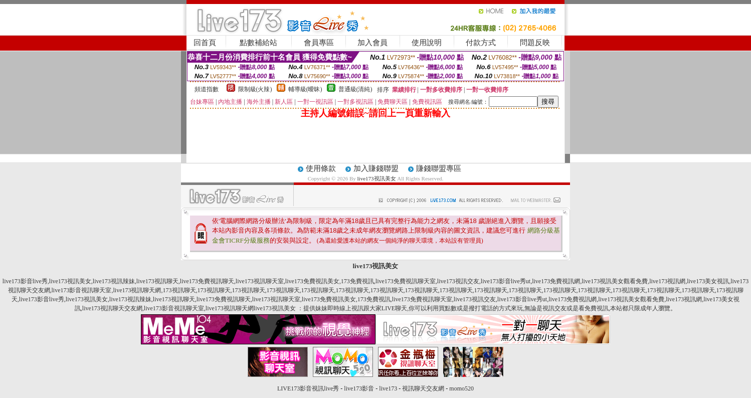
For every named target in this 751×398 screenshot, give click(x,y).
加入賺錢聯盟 (376, 168)
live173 (388, 388)
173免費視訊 (357, 281)
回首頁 (205, 43)
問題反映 (535, 43)
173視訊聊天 (179, 290)
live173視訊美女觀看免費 (615, 281)
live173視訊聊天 (157, 281)
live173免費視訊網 (556, 281)
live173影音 (359, 388)
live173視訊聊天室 (260, 281)
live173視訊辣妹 (114, 281)
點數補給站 (258, 43)
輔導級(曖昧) (305, 89)
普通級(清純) (355, 89)
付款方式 (481, 43)
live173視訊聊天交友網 (112, 308)
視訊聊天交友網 (423, 388)
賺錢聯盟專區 (438, 168)
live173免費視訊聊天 (207, 281)
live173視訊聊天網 (137, 290)
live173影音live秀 (25, 281)
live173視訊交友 (458, 281)
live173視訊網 (667, 281)
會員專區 (319, 43)
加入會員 (372, 43)
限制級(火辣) (255, 89)
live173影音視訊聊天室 (82, 290)
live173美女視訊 (708, 281)
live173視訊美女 (376, 178)
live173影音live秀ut (505, 281)
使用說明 (427, 43)
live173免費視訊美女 (312, 281)
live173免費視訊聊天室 (406, 281)
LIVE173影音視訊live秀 (308, 388)
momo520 (461, 388)
